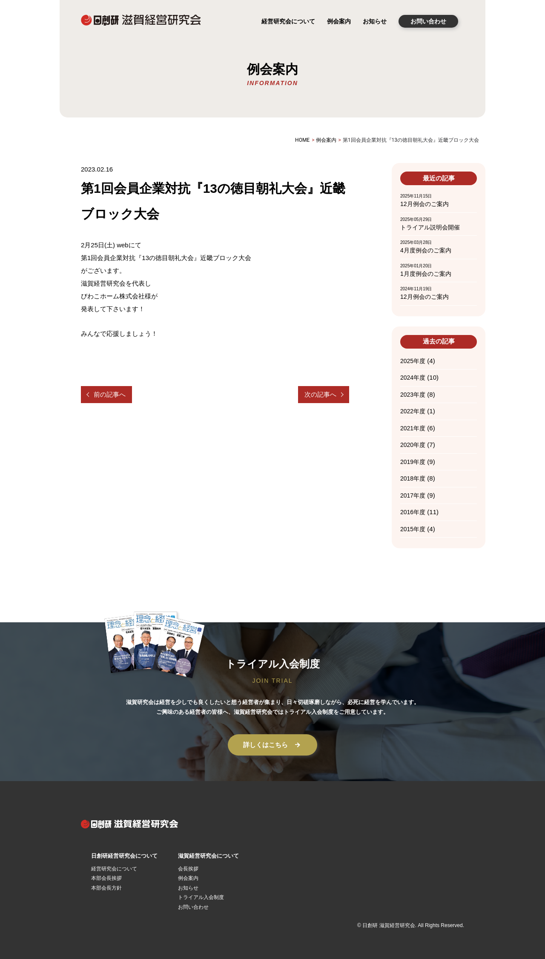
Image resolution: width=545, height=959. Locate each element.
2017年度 (412, 495)
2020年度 (412, 444)
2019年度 (412, 461)
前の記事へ (110, 394)
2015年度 (412, 529)
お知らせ (375, 21)
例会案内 (339, 21)
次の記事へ (320, 394)
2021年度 (412, 428)
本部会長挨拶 (106, 878)
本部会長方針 (106, 888)
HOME (302, 140)
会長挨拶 (188, 869)
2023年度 (412, 394)
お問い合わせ (428, 21)
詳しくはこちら (272, 745)
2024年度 (412, 377)
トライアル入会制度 (201, 897)
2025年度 (412, 361)
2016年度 (412, 512)
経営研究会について (288, 21)
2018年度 (412, 478)
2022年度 (412, 411)
